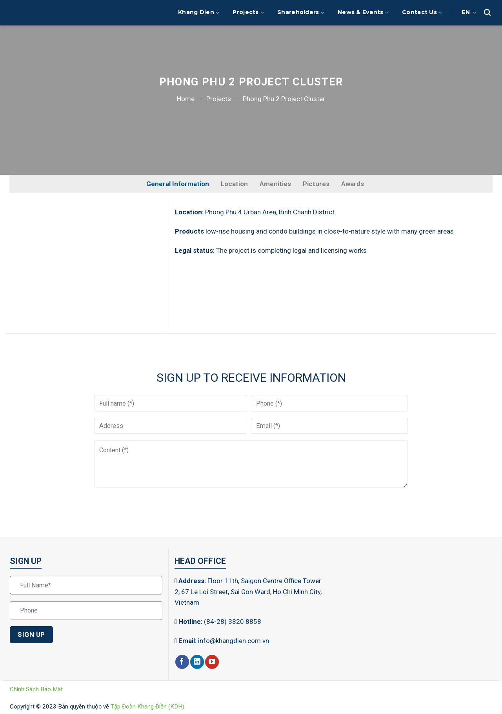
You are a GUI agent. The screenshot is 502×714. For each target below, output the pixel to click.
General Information (177, 184)
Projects (248, 12)
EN (469, 12)
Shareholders (300, 12)
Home (186, 99)
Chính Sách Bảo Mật (36, 689)
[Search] (487, 12)
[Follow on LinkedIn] (197, 662)
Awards (352, 184)
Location (234, 184)
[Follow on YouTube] (212, 662)
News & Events (363, 12)
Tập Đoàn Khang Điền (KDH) (147, 706)
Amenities (275, 184)
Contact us (422, 12)
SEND (116, 502)
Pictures (316, 184)
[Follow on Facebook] (182, 662)
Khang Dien (198, 12)
